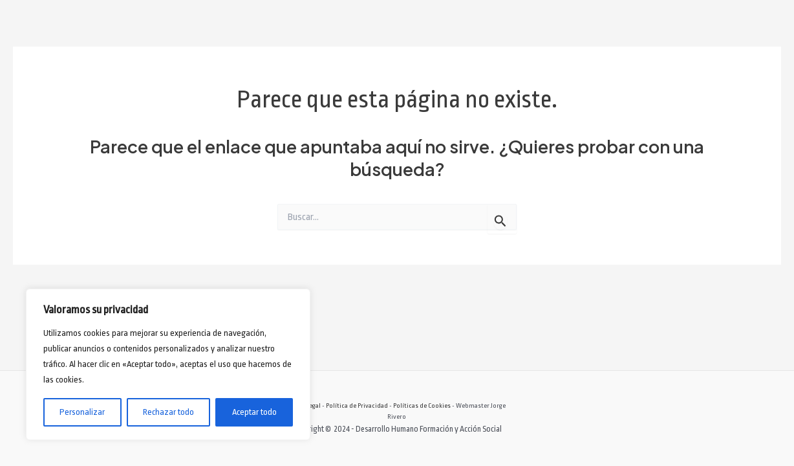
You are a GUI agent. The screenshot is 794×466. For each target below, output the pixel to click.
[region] (168, 364)
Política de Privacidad (357, 405)
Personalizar (82, 412)
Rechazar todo (168, 412)
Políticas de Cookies (422, 405)
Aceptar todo (254, 412)
